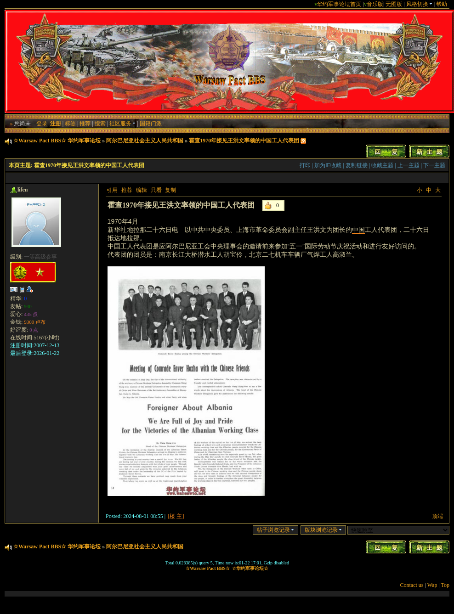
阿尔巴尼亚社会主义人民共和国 (144, 140)
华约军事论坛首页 (339, 4)
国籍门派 (151, 123)
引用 (112, 190)
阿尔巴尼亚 (181, 246)
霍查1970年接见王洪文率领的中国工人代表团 (244, 140)
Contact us (412, 585)
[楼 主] (176, 516)
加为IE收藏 (327, 165)
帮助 (441, 4)
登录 (41, 123)
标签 (70, 123)
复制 (170, 190)
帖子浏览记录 (275, 530)
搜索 (100, 123)
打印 (305, 165)
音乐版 (375, 4)
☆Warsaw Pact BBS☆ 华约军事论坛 (57, 140)
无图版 (394, 4)
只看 (156, 190)
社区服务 (122, 123)
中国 (358, 229)
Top (445, 585)
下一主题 (434, 165)
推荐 (85, 123)
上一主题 (408, 165)
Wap (432, 585)
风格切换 (419, 4)
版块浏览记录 (323, 530)
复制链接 (357, 165)
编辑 (141, 190)
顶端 (437, 516)
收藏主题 (382, 165)
